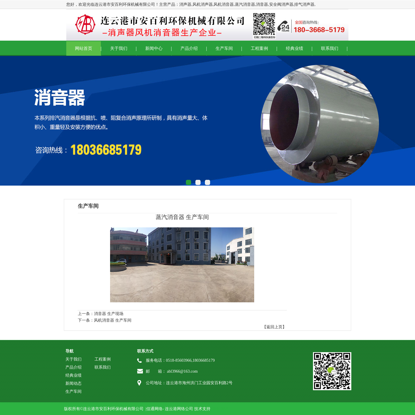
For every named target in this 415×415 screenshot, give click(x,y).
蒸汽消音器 (245, 4)
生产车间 (224, 48)
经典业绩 (294, 48)
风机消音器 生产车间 (112, 320)
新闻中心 (154, 48)
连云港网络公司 (179, 409)
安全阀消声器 (281, 4)
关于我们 (118, 48)
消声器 (185, 4)
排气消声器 (304, 4)
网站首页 (83, 48)
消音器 (262, 4)
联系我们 (329, 48)
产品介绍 (189, 48)
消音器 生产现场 (108, 314)
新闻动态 (73, 383)
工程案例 (259, 48)
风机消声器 (203, 4)
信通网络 (154, 409)
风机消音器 (224, 4)
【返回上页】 (274, 327)
